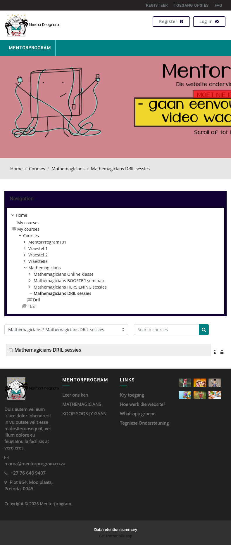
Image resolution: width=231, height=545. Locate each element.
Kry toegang (132, 395)
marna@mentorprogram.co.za (34, 463)
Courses (37, 168)
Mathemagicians (68, 168)
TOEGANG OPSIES (191, 5)
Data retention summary (115, 529)
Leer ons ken (75, 395)
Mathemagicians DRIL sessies (120, 168)
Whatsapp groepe (137, 413)
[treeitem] (115, 261)
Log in (209, 21)
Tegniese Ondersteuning (144, 423)
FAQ (218, 5)
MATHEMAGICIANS (81, 404)
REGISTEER (157, 5)
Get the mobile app (115, 536)
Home (16, 168)
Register (171, 21)
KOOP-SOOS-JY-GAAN (84, 413)
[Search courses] (166, 329)
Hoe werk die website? (142, 404)
